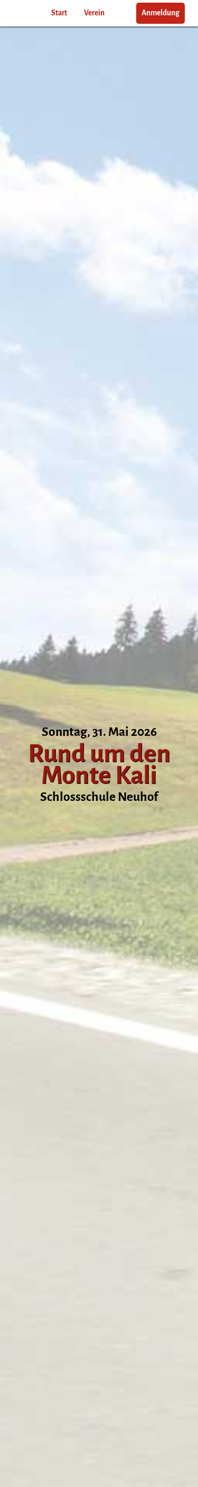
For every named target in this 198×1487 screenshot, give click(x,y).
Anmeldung (161, 13)
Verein (94, 13)
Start (59, 13)
